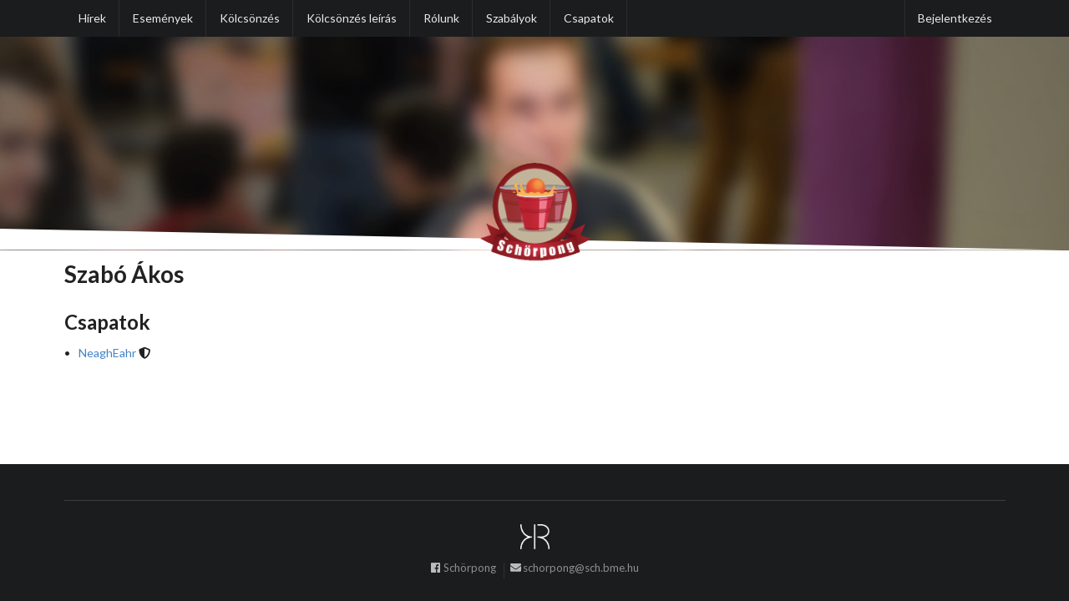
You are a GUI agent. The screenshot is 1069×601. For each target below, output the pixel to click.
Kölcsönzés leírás (352, 18)
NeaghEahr (107, 353)
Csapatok (589, 18)
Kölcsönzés (250, 18)
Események (163, 18)
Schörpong (462, 569)
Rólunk (441, 18)
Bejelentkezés (955, 18)
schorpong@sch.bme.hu (574, 569)
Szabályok (511, 18)
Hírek (92, 18)
